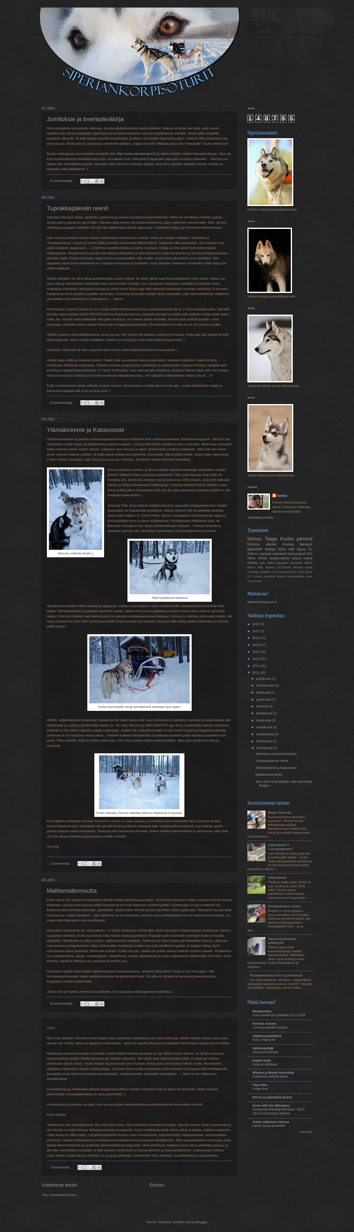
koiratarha (282, 562)
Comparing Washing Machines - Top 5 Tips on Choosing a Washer (278, 1111)
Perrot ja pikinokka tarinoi (272, 1097)
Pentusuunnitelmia (265, 1052)
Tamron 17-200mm (278, 567)
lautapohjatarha (295, 576)
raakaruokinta (279, 558)
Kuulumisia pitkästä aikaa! (270, 1076)
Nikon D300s (257, 558)
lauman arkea (302, 567)
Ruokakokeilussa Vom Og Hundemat (276, 975)
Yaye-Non (260, 1085)
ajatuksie (255, 549)
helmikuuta (264, 741)
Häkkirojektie (277, 877)
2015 (256, 645)
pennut (304, 538)
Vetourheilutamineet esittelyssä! (282, 941)
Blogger (201, 1222)
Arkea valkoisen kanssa (271, 1122)
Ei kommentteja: (62, 181)
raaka (309, 576)
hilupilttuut (269, 576)
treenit (308, 558)
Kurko (287, 538)
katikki (282, 496)
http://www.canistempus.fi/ (136, 154)
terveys (306, 544)
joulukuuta (264, 678)
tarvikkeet (296, 562)
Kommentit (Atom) (63, 1195)
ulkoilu (271, 544)
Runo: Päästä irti (264, 1040)
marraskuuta (265, 685)
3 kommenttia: (60, 1167)
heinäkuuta (264, 713)
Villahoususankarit (267, 1036)
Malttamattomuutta (72, 890)
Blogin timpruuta (279, 812)
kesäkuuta (264, 720)
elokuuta (262, 706)
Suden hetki (262, 1060)
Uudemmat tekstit (59, 1185)
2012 (256, 666)
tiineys (270, 549)
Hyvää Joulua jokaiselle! (269, 1125)
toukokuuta (264, 727)
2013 (256, 659)
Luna (274, 572)
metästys (253, 571)
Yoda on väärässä (265, 1064)
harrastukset (297, 554)
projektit (265, 571)
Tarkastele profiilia (260, 517)
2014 (256, 652)
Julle (262, 562)
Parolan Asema (264, 1023)
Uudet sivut (260, 1089)
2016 (256, 638)
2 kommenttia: (60, 863)
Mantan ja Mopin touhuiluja (273, 1072)
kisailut (281, 576)
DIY (309, 554)
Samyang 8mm (288, 572)
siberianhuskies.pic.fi (262, 602)
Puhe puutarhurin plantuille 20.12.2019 (279, 1015)
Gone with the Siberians (271, 1105)
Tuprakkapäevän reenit (77, 208)
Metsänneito (262, 1011)
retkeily (252, 563)
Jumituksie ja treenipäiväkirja (85, 119)
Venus (254, 538)
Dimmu (253, 544)
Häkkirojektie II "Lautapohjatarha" (281, 847)
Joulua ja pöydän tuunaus (270, 1027)
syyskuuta (263, 699)
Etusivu (157, 1185)
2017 (256, 631)
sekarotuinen (254, 581)
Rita (260, 567)
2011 (256, 672)
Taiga (271, 538)
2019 (256, 624)
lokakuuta (263, 692)
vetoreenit (280, 554)
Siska (270, 562)
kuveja (288, 544)
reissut (296, 558)
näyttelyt (265, 554)
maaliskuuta (265, 734)
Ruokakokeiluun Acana (284, 906)
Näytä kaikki (305, 1131)
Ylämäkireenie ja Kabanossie (86, 429)
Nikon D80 (286, 549)
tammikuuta (265, 748)
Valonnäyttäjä (263, 1048)
